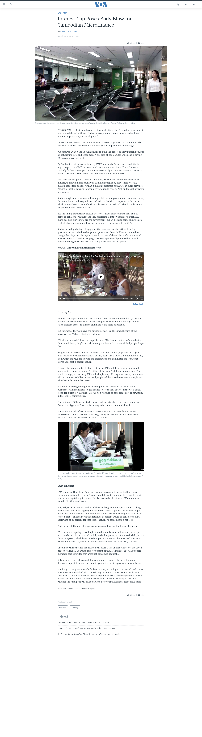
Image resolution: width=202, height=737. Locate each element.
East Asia (62, 13)
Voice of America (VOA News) (76, 260)
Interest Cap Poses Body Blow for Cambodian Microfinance (90, 256)
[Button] (131, 43)
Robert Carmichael (68, 31)
